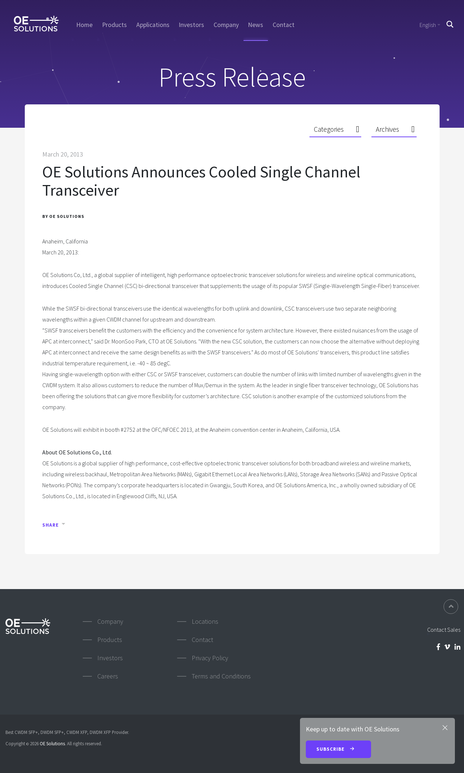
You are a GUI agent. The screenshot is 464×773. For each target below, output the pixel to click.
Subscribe (338, 750)
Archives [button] (387, 129)
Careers (107, 676)
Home (84, 25)
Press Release (232, 77)
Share (50, 525)
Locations (205, 621)
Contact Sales (443, 629)
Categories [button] (329, 129)
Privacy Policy (210, 658)
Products (114, 25)
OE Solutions (52, 743)
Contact (284, 25)
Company (226, 25)
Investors (191, 25)
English (428, 24)
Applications (152, 25)
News (255, 25)
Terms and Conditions (221, 676)
